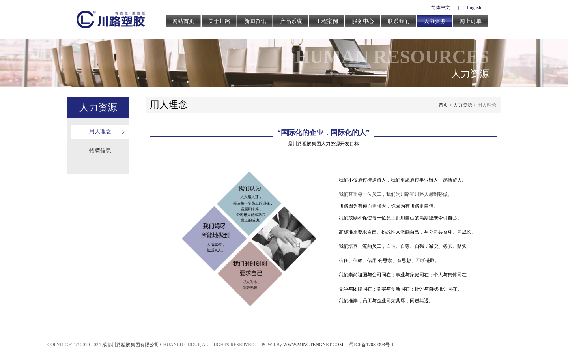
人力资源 (435, 21)
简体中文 (440, 7)
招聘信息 (100, 151)
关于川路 (219, 21)
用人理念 (100, 132)
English (474, 7)
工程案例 (327, 21)
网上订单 (471, 21)
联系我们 (399, 21)
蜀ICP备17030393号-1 (371, 344)
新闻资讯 (255, 21)
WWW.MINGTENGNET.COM (313, 344)
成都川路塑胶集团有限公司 (130, 344)
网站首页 (183, 21)
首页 (443, 105)
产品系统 (291, 21)
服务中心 (363, 21)
